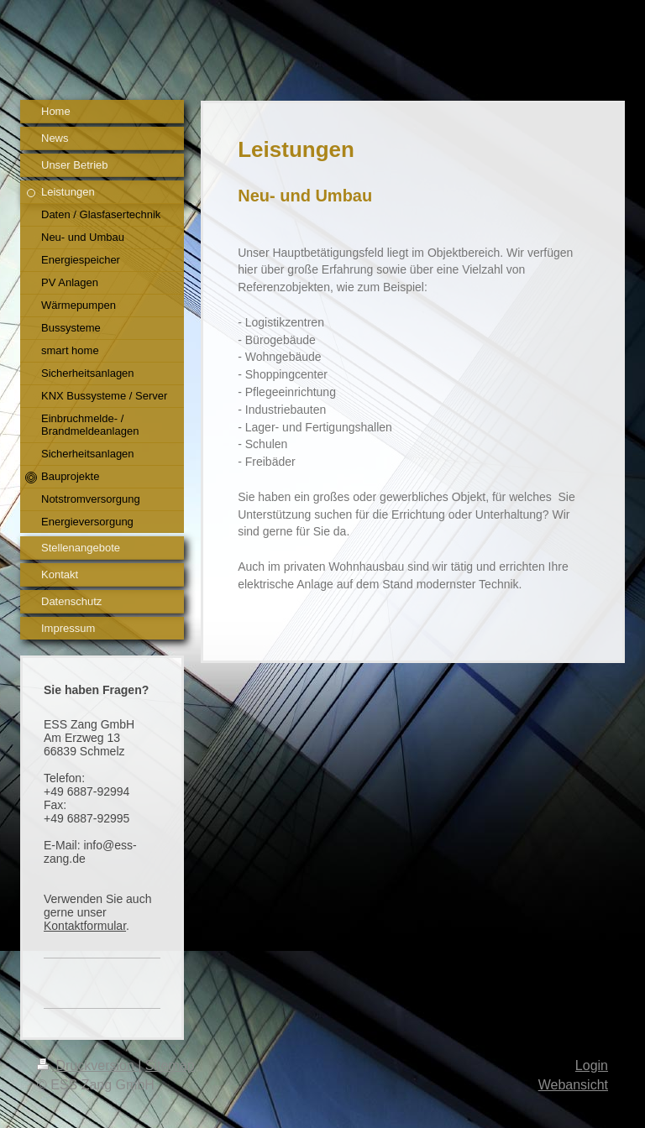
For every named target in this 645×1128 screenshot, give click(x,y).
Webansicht (573, 1085)
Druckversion (87, 1065)
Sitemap (170, 1065)
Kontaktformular (85, 925)
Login (591, 1065)
